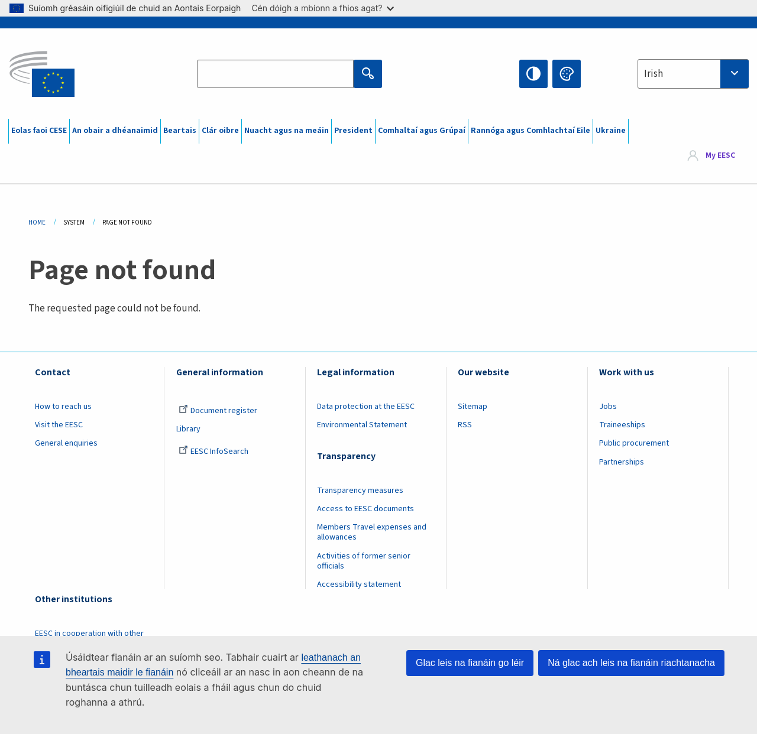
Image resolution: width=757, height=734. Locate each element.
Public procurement (634, 443)
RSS (465, 425)
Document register (218, 411)
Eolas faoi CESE (39, 131)
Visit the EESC (59, 425)
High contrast (533, 74)
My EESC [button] (720, 156)
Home (37, 222)
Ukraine (611, 131)
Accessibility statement (359, 584)
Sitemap (472, 407)
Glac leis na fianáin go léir (470, 663)
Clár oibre (220, 131)
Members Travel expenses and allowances (371, 532)
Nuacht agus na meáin (286, 131)
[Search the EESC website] (275, 74)
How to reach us (63, 407)
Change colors (566, 74)
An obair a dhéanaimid (115, 131)
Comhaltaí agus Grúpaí (421, 131)
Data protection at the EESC (366, 407)
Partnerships (621, 462)
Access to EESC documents (365, 509)
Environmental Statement (362, 425)
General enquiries (66, 443)
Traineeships (622, 425)
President (353, 131)
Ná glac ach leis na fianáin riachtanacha (631, 663)
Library (188, 429)
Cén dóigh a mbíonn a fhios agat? (322, 8)
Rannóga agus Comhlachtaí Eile (530, 131)
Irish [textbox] (653, 74)
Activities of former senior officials (363, 561)
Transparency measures (360, 490)
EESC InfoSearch (213, 451)
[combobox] (693, 74)
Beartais (179, 131)
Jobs (608, 407)
